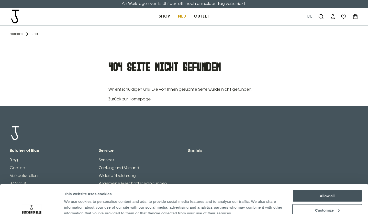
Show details (75, 204)
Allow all (327, 174)
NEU (182, 16)
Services (106, 160)
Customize (327, 188)
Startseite (16, 34)
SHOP (164, 16)
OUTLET (202, 16)
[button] (333, 16)
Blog (14, 160)
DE (309, 16)
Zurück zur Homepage (129, 99)
